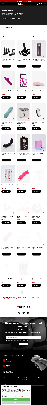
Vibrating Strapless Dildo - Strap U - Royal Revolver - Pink (23, 91)
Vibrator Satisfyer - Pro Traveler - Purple (38, 123)
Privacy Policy (33, 377)
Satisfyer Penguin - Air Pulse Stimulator (38, 154)
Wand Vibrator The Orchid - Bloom (37, 248)
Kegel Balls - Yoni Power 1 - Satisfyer (22, 217)
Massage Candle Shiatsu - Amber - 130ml (37, 185)
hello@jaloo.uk (9, 366)
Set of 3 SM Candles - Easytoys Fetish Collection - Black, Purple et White (38, 60)
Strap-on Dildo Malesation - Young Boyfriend (22, 279)
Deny (15, 402)
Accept (16, 399)
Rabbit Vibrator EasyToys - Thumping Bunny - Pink (7, 91)
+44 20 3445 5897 (10, 372)
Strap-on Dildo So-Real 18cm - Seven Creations (38, 217)
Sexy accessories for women (30, 298)
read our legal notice (19, 396)
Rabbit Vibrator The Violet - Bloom (7, 123)
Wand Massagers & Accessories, (15, 298)
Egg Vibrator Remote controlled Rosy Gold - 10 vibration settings (23, 154)
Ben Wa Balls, (30, 297)
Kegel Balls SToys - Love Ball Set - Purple (7, 217)
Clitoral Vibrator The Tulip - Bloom (7, 279)
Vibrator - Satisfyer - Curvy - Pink (38, 90)
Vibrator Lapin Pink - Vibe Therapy (22, 185)
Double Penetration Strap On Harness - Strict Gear (7, 60)
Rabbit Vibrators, (22, 297)
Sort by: (32, 36)
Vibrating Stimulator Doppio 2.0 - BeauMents (38, 279)
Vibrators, (15, 297)
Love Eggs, (4, 298)
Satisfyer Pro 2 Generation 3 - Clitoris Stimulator (7, 248)
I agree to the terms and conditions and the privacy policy (18, 340)
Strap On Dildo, (38, 297)
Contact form (9, 361)
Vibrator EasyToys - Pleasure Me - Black (8, 154)
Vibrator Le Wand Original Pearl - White (23, 248)
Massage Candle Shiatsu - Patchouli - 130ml (22, 123)
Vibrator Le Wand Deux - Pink (7, 184)
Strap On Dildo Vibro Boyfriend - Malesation (23, 60)
